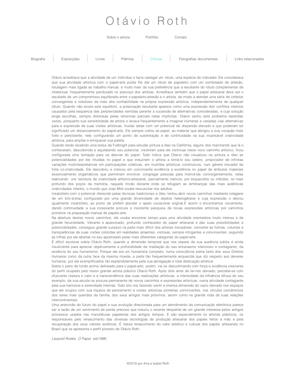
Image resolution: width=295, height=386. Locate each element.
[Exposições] (70, 58)
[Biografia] (38, 58)
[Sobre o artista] (118, 37)
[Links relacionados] (249, 58)
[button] (152, 37)
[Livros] (100, 58)
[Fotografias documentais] (198, 58)
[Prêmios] (127, 58)
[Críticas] (156, 58)
